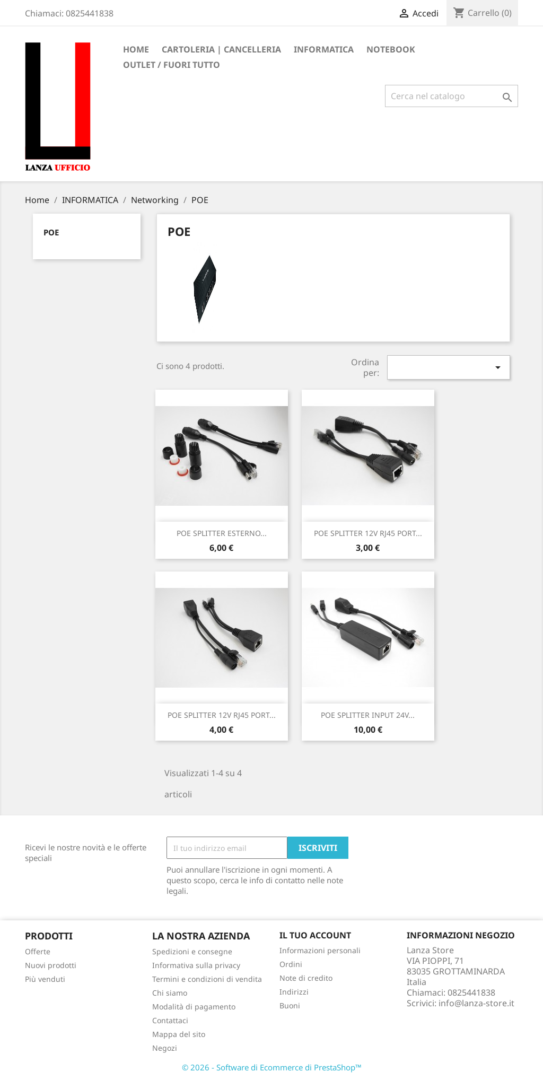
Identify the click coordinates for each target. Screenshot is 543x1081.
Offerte (37, 951)
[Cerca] (451, 96)
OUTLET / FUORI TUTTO (171, 65)
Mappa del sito (178, 1034)
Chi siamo (169, 993)
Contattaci (170, 1020)
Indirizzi (294, 992)
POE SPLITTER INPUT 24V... (368, 715)
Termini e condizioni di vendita (207, 979)
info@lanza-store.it (476, 1003)
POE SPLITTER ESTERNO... (222, 533)
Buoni (289, 1005)
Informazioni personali (320, 950)
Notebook (390, 49)
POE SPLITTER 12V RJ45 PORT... (368, 533)
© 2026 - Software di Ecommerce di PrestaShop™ (272, 1067)
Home (136, 49)
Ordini (290, 964)
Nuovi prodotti (50, 965)
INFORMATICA (324, 49)
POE (51, 232)
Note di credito (305, 978)
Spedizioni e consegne (192, 951)
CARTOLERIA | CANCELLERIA (221, 49)
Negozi (164, 1048)
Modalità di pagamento (193, 1006)
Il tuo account (315, 935)
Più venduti (45, 979)
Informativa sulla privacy (196, 965)
